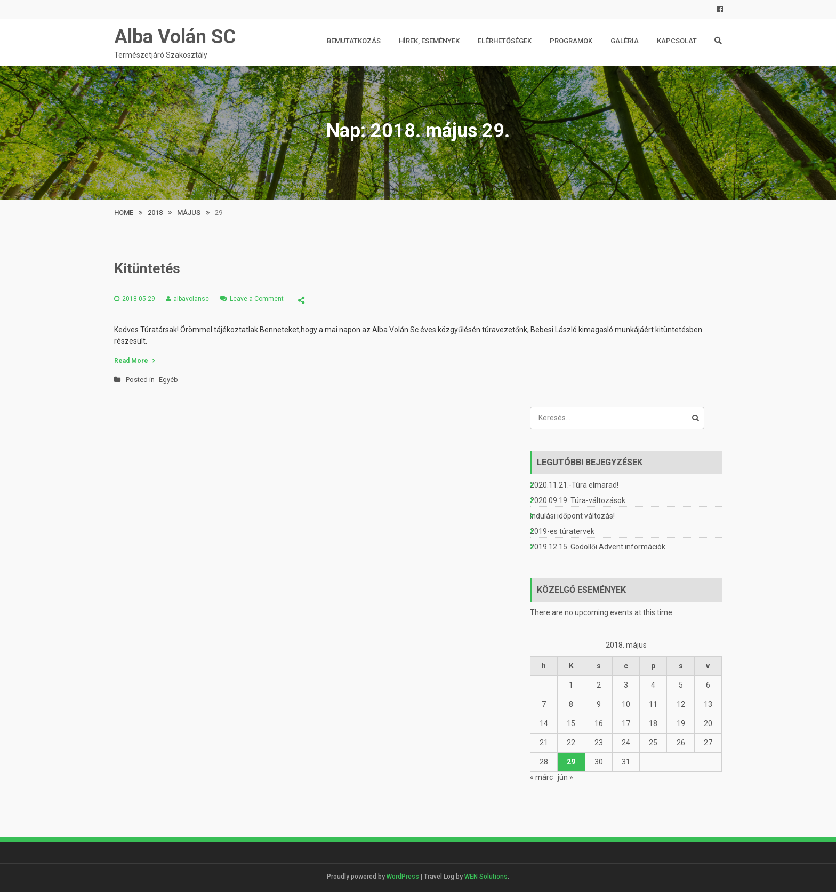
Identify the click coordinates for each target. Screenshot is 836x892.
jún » (565, 777)
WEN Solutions (486, 876)
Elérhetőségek (505, 41)
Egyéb (168, 380)
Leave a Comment (257, 298)
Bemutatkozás (354, 41)
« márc (541, 777)
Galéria (624, 41)
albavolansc (191, 298)
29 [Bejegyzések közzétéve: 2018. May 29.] (571, 762)
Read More (131, 360)
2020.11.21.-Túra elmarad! (574, 485)
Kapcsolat (677, 41)
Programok (571, 41)
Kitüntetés (147, 268)
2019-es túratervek (562, 531)
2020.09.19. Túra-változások (577, 500)
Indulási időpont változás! (572, 516)
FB (712, 9)
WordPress (403, 876)
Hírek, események (429, 41)
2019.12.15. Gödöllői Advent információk (597, 547)
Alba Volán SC (175, 37)
